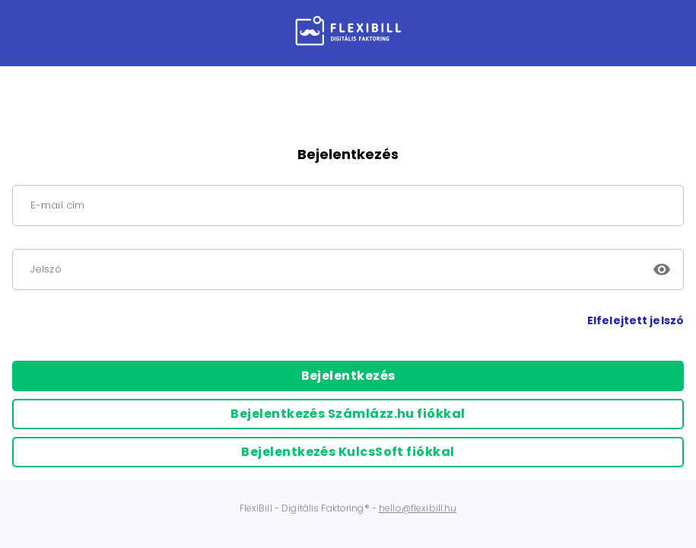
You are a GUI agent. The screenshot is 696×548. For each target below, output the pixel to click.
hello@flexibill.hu (417, 508)
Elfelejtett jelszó (635, 320)
